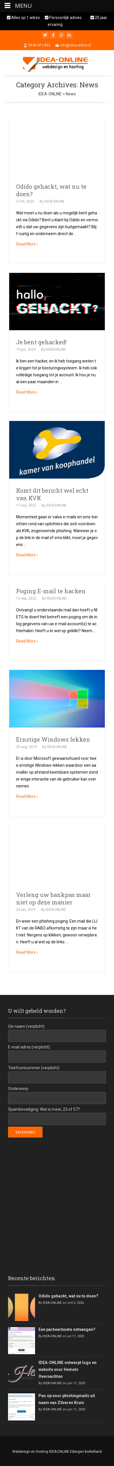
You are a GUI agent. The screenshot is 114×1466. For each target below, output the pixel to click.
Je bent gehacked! (41, 342)
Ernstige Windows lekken (53, 739)
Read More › (27, 244)
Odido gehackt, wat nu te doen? (68, 1296)
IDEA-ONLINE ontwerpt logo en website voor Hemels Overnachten (67, 1369)
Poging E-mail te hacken (51, 591)
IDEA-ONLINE (55, 201)
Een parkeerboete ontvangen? (66, 1329)
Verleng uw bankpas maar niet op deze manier (53, 898)
